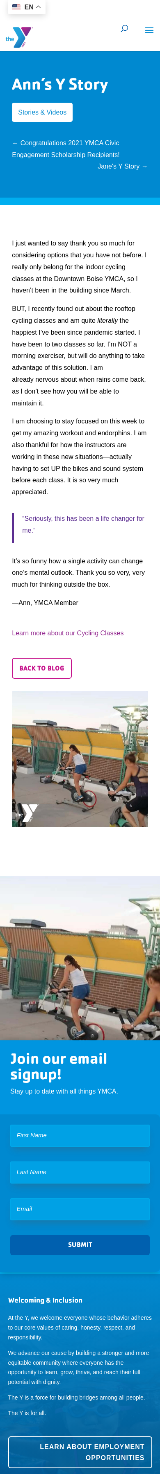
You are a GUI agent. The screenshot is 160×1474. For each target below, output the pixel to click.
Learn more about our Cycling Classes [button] (67, 633)
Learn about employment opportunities (92, 1452)
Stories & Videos (42, 112)
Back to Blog (41, 668)
